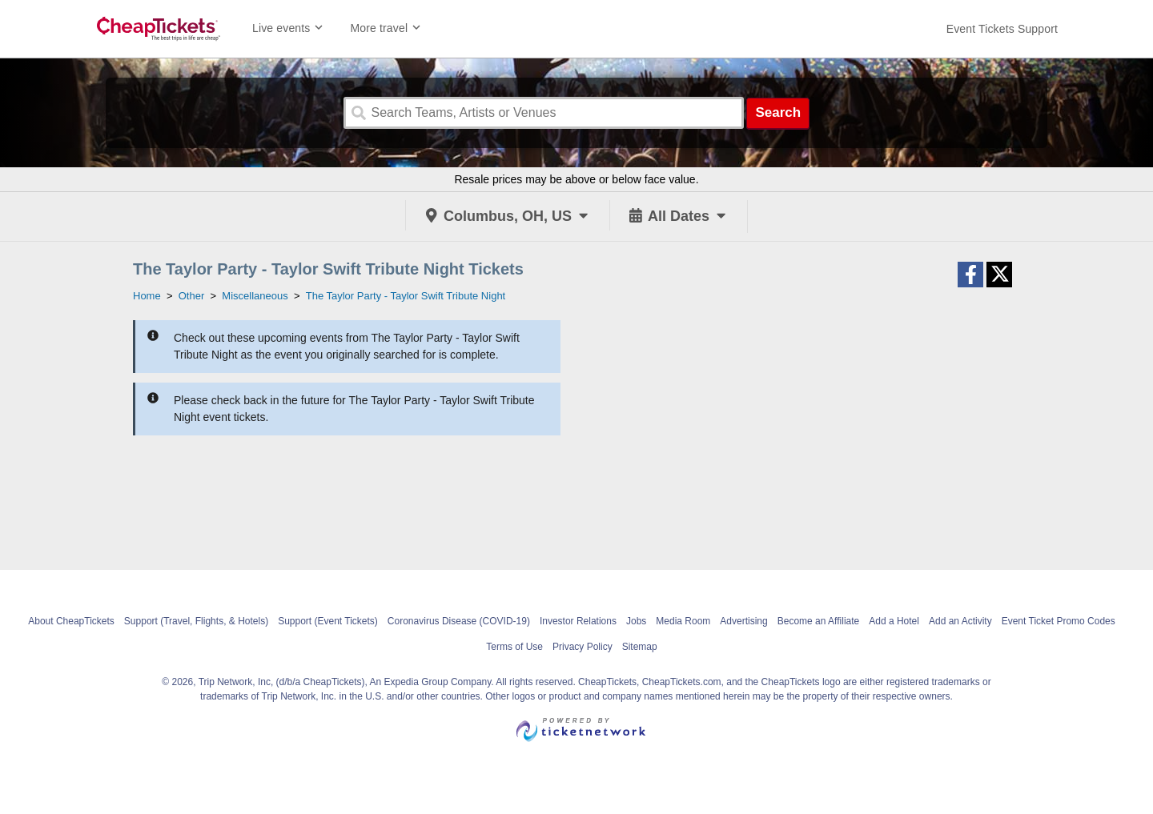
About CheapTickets (71, 621)
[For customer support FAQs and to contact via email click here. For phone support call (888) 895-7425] (1002, 29)
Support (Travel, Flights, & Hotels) (196, 621)
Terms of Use (514, 646)
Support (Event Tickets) (328, 621)
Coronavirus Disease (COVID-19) (459, 621)
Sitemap (639, 646)
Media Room (683, 621)
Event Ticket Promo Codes (1058, 621)
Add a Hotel (894, 621)
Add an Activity (960, 621)
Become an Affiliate (818, 621)
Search (778, 112)
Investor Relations (578, 621)
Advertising (743, 621)
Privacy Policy (582, 646)
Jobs (636, 621)
